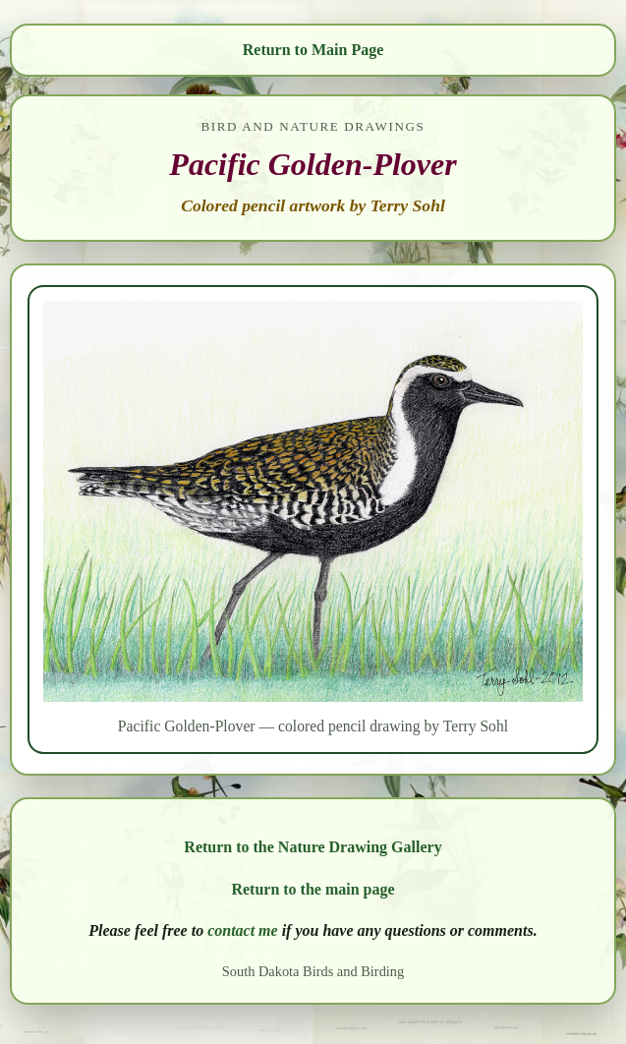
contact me (242, 930)
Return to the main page (312, 889)
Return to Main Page (313, 49)
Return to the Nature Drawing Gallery (312, 847)
